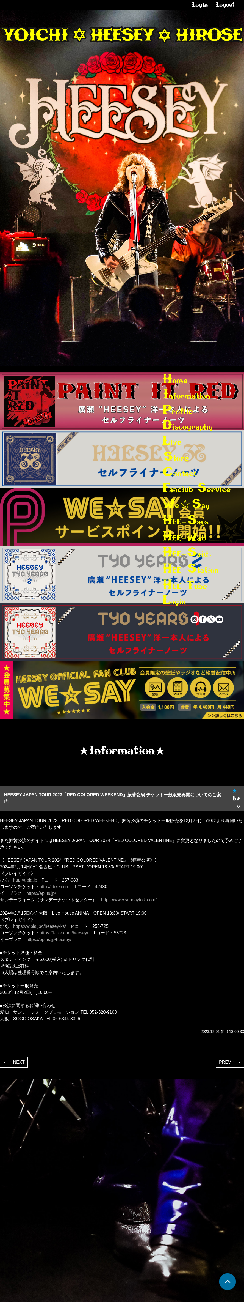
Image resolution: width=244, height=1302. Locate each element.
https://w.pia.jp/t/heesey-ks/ (39, 926)
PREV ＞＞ (230, 1062)
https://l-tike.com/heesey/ (64, 933)
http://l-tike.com (54, 886)
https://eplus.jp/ (41, 893)
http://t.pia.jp (25, 880)
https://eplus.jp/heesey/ (48, 939)
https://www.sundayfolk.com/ (129, 900)
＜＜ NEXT (14, 1062)
